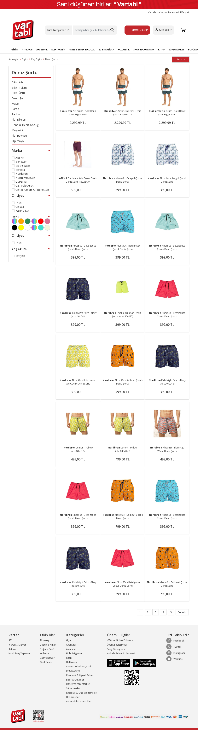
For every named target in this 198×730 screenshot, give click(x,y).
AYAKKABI (27, 49)
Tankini (16, 114)
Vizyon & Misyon (17, 644)
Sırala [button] (180, 59)
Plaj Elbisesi (19, 119)
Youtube (174, 658)
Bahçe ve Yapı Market (78, 684)
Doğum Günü (47, 649)
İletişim (12, 649)
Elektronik (71, 662)
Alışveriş (44, 640)
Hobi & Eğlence (74, 653)
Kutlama (44, 653)
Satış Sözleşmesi (116, 649)
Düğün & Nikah (48, 644)
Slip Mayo (18, 141)
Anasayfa (14, 59)
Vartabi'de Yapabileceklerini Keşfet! (168, 12)
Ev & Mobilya (73, 671)
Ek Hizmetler (72, 697)
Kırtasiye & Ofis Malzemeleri (81, 692)
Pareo (15, 109)
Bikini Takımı (19, 87)
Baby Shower (47, 657)
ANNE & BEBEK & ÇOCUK (82, 49)
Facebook (175, 640)
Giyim (25, 59)
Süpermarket (73, 688)
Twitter (173, 646)
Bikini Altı (17, 82)
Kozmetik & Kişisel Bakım (79, 675)
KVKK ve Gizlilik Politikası (120, 640)
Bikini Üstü (18, 93)
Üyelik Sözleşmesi (117, 644)
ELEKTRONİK (58, 49)
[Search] (95, 30)
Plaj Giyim (36, 59)
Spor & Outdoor (75, 679)
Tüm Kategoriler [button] (56, 30)
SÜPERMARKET (176, 49)
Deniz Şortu (51, 59)
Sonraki (182, 612)
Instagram (175, 652)
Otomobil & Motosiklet (78, 701)
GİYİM (14, 49)
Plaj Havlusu (19, 135)
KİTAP (161, 49)
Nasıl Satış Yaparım (19, 653)
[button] (162, 30)
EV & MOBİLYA (106, 49)
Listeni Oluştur (133, 29)
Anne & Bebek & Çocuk (78, 666)
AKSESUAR (42, 49)
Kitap (69, 657)
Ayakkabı (71, 644)
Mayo (15, 104)
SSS (11, 640)
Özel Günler (46, 662)
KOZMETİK (124, 49)
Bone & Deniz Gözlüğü (26, 125)
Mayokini (17, 130)
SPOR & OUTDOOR (143, 49)
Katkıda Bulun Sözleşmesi (121, 653)
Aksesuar (71, 649)
